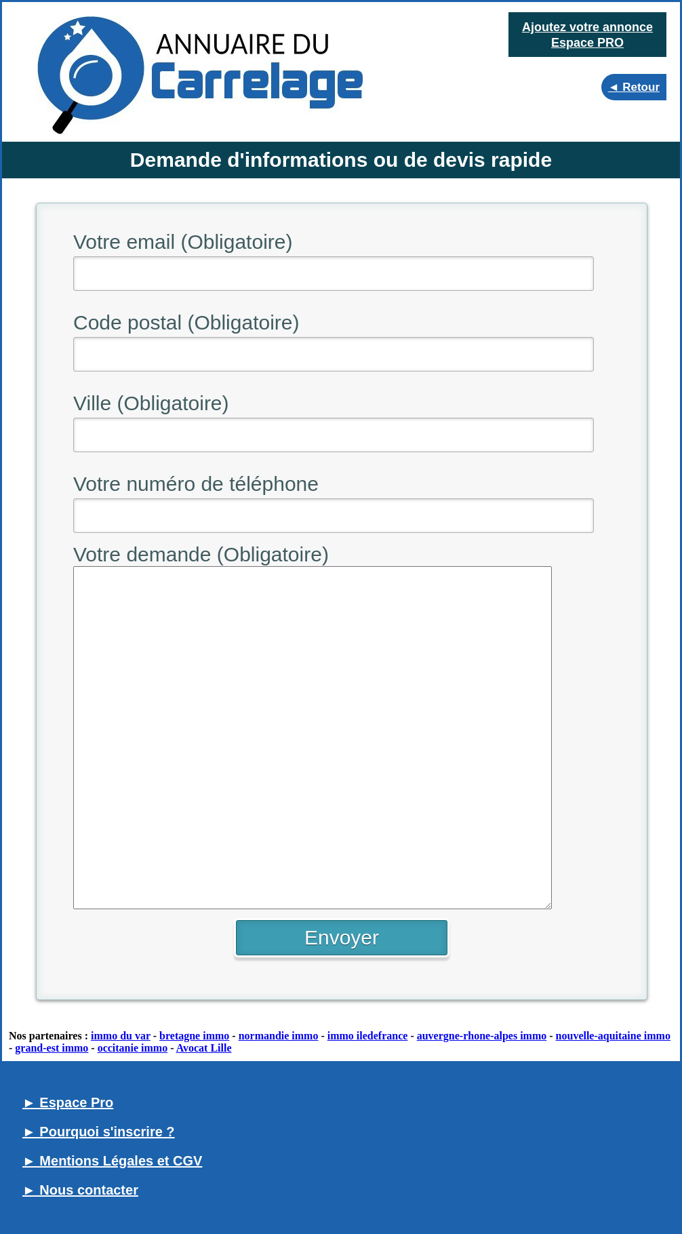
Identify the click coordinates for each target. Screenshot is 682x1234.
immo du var (121, 1035)
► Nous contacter (80, 1189)
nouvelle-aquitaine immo (613, 1035)
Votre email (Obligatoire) (182, 242)
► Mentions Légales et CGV (112, 1160)
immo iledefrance (367, 1035)
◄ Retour (634, 87)
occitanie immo (133, 1048)
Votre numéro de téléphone (196, 484)
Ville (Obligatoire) (151, 403)
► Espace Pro (67, 1102)
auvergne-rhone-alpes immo (482, 1035)
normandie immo (279, 1035)
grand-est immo (51, 1048)
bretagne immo (194, 1035)
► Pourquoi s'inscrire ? (98, 1131)
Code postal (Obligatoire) (186, 322)
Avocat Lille (204, 1048)
